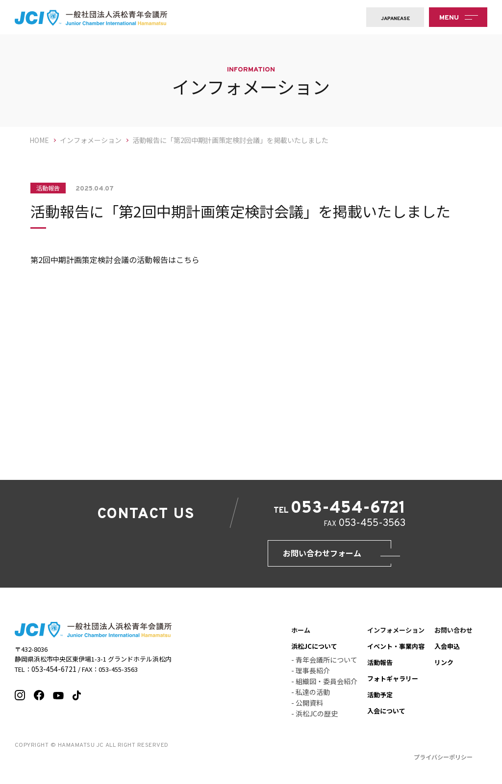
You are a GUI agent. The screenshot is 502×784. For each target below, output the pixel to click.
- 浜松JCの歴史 (314, 718)
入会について (386, 715)
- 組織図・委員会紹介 (324, 685)
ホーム (300, 634)
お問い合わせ (453, 634)
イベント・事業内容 (396, 650)
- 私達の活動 (310, 696)
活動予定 (380, 699)
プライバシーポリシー (443, 761)
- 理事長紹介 (310, 675)
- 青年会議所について (324, 664)
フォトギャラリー (392, 683)
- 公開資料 (307, 707)
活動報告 (380, 666)
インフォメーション (396, 634)
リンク (443, 666)
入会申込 (447, 650)
